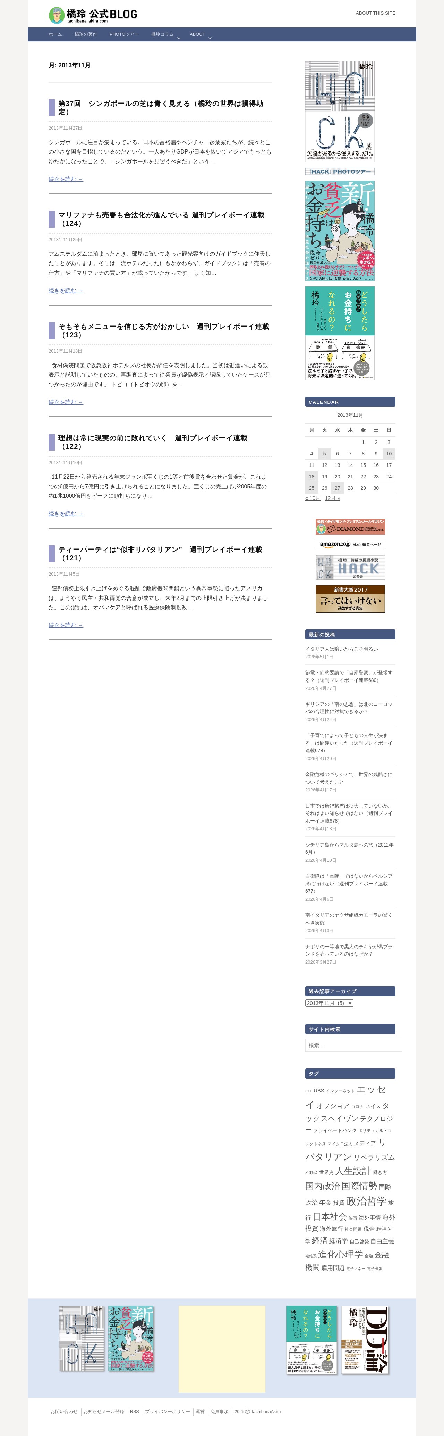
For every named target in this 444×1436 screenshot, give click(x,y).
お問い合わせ (64, 1411)
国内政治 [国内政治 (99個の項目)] (322, 1186)
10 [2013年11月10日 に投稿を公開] (389, 453)
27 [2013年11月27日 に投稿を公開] (337, 488)
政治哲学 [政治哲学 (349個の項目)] (367, 1201)
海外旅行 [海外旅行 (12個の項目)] (331, 1228)
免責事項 (220, 1411)
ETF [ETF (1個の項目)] (308, 1091)
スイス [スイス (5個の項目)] (373, 1106)
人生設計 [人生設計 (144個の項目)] (353, 1171)
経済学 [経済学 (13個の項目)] (338, 1241)
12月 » (332, 498)
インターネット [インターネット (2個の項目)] (340, 1091)
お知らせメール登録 (104, 1411)
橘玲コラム (162, 34)
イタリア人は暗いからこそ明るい (341, 649)
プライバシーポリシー (167, 1411)
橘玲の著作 (86, 34)
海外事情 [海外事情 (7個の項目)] (370, 1218)
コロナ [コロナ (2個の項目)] (357, 1106)
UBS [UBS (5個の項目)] (319, 1090)
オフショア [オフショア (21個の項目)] (333, 1105)
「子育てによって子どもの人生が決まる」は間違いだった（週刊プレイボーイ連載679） (349, 743)
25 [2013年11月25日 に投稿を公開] (312, 488)
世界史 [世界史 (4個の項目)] (326, 1172)
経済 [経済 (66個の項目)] (320, 1240)
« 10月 (313, 498)
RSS (134, 1411)
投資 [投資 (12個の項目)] (339, 1202)
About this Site (375, 13)
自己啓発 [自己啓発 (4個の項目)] (359, 1241)
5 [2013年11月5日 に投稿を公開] (324, 453)
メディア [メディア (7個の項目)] (365, 1143)
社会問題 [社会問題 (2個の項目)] (353, 1229)
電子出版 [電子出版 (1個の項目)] (374, 1268)
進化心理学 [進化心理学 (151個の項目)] (340, 1254)
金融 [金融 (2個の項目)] (369, 1256)
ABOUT (197, 34)
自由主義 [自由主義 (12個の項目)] (382, 1241)
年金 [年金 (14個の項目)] (325, 1202)
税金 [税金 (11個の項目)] (369, 1228)
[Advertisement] (222, 1349)
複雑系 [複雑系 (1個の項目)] (311, 1256)
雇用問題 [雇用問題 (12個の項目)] (333, 1267)
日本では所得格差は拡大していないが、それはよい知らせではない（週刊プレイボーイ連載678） (349, 813)
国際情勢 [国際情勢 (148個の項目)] (359, 1186)
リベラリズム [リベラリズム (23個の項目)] (374, 1157)
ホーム (55, 34)
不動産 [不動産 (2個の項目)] (311, 1172)
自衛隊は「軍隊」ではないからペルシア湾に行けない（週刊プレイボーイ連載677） (349, 883)
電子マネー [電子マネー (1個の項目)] (355, 1268)
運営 (200, 1411)
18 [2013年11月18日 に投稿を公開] (312, 476)
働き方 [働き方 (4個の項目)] (380, 1172)
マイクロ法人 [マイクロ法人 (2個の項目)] (339, 1143)
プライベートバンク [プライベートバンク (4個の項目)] (335, 1130)
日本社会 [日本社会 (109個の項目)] (330, 1216)
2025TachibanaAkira (257, 1411)
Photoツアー (124, 34)
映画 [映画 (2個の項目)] (353, 1218)
